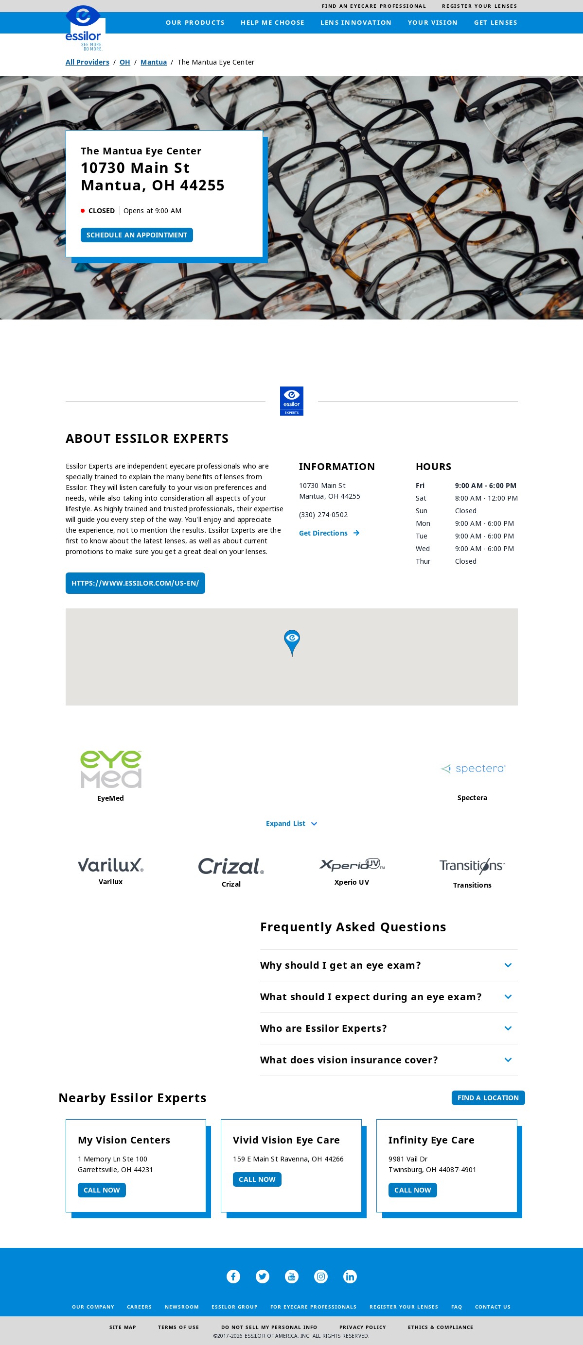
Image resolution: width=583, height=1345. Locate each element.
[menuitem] (374, 6)
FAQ (456, 1306)
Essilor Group (235, 1306)
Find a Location (488, 1097)
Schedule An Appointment (137, 234)
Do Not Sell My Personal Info (269, 1327)
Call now (102, 1189)
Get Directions (323, 533)
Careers (139, 1306)
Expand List (286, 823)
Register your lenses (404, 1306)
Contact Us (493, 1306)
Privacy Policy (362, 1327)
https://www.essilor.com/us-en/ (135, 583)
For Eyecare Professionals (313, 1306)
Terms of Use (178, 1327)
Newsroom (182, 1306)
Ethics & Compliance (441, 1327)
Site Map (122, 1327)
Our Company (93, 1306)
